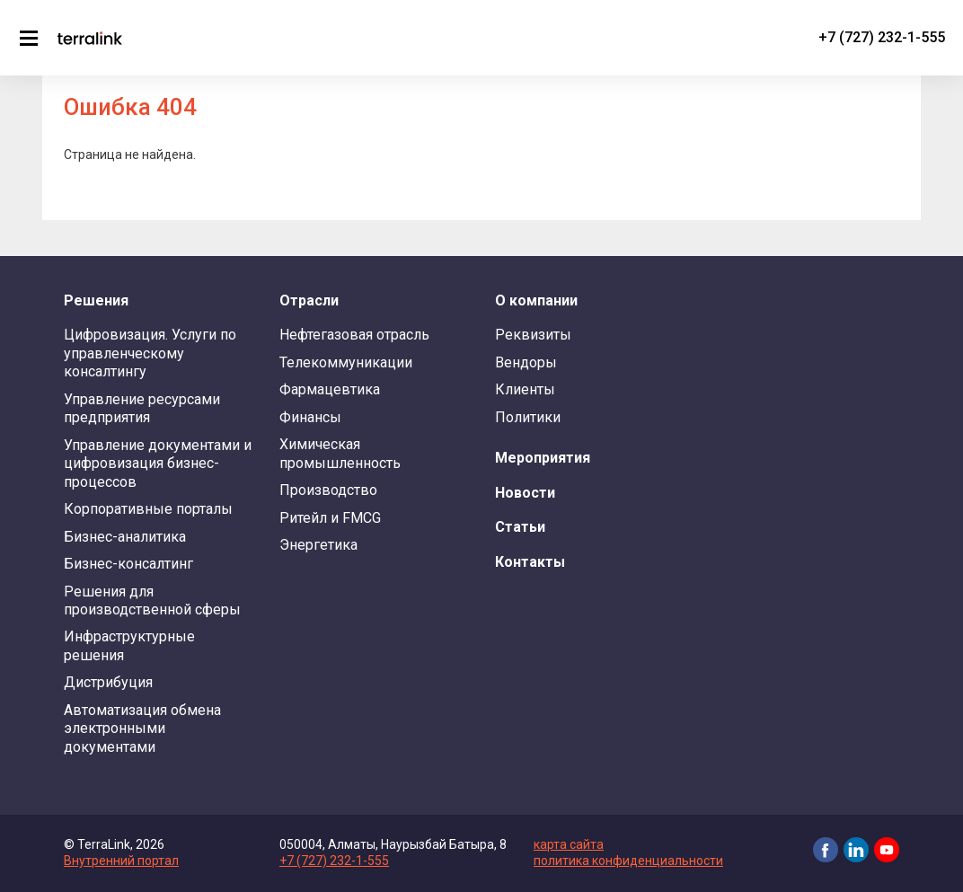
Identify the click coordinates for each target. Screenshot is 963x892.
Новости (525, 492)
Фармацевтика (329, 389)
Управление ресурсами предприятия (142, 408)
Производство (328, 490)
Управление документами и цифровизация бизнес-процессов (158, 463)
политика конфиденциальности (628, 860)
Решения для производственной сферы (152, 600)
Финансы (310, 417)
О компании (536, 300)
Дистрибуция (108, 682)
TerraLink (89, 37)
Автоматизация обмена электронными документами (142, 728)
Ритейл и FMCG (330, 517)
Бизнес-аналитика (125, 536)
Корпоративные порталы (148, 508)
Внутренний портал (121, 860)
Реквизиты (533, 334)
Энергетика (318, 544)
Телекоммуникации (345, 362)
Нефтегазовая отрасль (354, 334)
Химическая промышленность (340, 453)
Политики (528, 417)
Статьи (520, 526)
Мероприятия (542, 457)
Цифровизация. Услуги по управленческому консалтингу (150, 353)
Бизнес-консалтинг (128, 563)
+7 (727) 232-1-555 (881, 37)
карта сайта (569, 844)
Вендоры (526, 362)
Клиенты (525, 389)
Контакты (530, 561)
